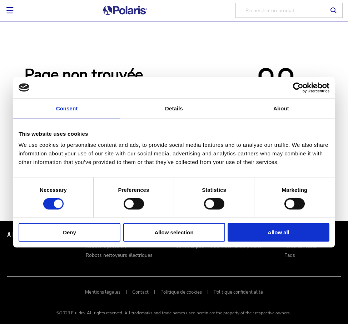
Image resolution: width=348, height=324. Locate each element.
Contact (140, 292)
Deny (69, 232)
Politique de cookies (181, 292)
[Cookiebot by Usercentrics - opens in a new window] (298, 87)
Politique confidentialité (238, 292)
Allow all (278, 232)
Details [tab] (174, 108)
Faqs (289, 255)
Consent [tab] (67, 108)
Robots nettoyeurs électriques (119, 255)
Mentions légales (102, 292)
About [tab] (281, 108)
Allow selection (173, 232)
